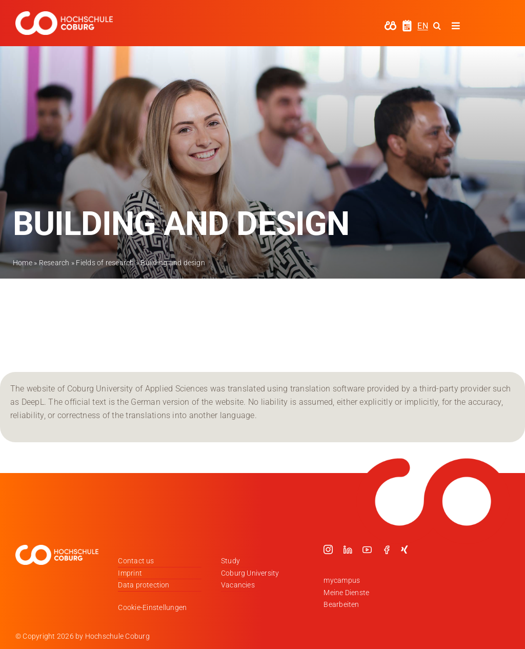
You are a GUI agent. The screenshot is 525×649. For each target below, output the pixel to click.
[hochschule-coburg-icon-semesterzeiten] (407, 23)
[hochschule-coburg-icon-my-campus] (390, 24)
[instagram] (328, 549)
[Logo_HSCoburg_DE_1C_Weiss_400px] (64, 15)
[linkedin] (347, 549)
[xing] (404, 549)
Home (22, 263)
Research (54, 263)
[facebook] (386, 549)
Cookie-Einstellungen (152, 607)
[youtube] (367, 549)
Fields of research (105, 263)
